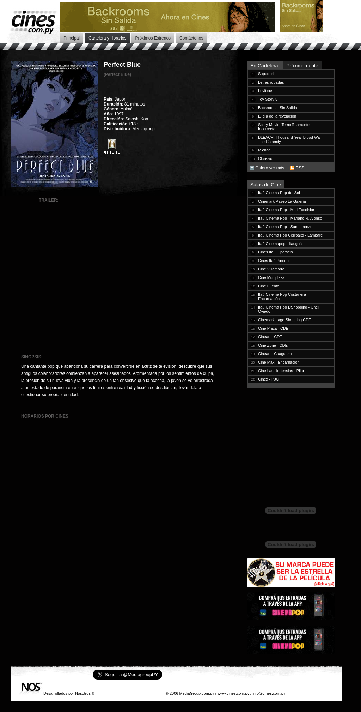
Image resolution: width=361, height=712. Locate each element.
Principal (71, 38)
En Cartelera (264, 65)
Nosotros (83, 693)
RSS (299, 168)
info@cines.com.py (268, 693)
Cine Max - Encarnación (278, 362)
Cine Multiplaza (271, 277)
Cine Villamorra (271, 269)
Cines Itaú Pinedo (273, 260)
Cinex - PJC (268, 379)
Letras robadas (271, 82)
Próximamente (302, 65)
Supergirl (266, 74)
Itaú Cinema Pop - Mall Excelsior (286, 210)
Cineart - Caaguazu (275, 354)
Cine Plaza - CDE (273, 328)
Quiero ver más (269, 168)
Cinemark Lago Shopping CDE (284, 320)
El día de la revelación (277, 116)
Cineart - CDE (270, 337)
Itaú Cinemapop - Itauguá (280, 243)
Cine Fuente (268, 286)
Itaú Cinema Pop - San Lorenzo (285, 227)
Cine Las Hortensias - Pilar (281, 371)
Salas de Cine (265, 184)
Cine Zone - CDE (273, 345)
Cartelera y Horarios (107, 38)
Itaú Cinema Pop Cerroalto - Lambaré (290, 235)
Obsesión (266, 158)
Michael (264, 150)
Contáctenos (191, 38)
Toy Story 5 (267, 99)
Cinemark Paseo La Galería (282, 201)
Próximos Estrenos (153, 38)
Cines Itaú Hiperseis (275, 252)
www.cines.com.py (233, 693)
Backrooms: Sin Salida (277, 108)
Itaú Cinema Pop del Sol (279, 193)
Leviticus (265, 91)
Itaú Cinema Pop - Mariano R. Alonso (290, 218)
